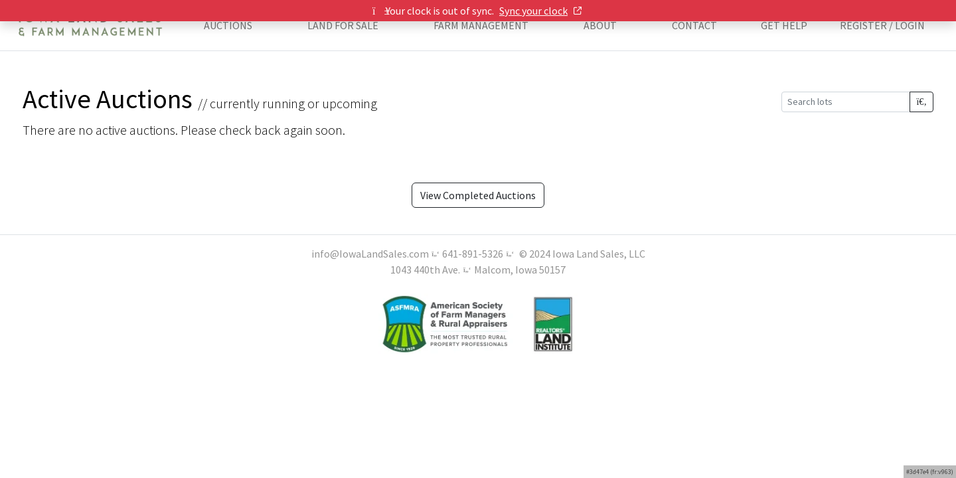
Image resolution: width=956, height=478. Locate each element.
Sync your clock (540, 10)
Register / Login (882, 25)
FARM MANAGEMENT (481, 25)
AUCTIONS (228, 25)
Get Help (784, 25)
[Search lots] (845, 102)
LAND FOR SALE (342, 25)
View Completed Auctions (478, 195)
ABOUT (600, 25)
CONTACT (694, 25)
